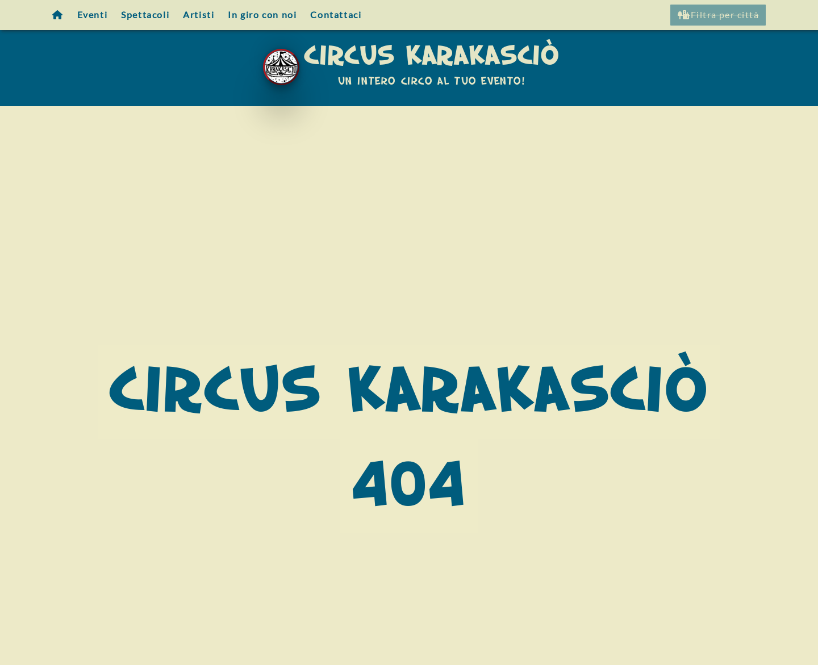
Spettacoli (145, 14)
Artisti (198, 14)
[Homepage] (57, 15)
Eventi (92, 14)
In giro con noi (262, 14)
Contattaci (335, 14)
